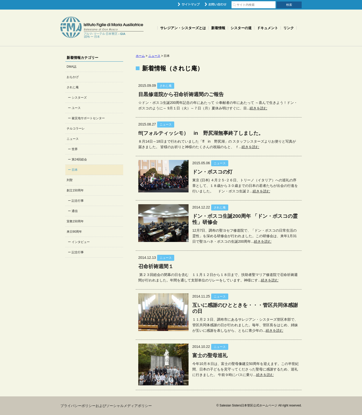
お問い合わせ (216, 4)
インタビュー (81, 242)
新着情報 (218, 28)
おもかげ (73, 77)
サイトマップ (189, 4)
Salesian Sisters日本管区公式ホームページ (102, 28)
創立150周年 (75, 190)
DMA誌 (71, 66)
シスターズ (79, 97)
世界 (75, 149)
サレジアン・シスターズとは (183, 28)
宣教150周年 (75, 221)
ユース (76, 108)
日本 (75, 170)
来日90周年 (74, 231)
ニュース (73, 139)
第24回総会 (79, 159)
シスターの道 (241, 28)
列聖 (70, 180)
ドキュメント (267, 28)
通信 (75, 211)
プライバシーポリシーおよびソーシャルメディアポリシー (106, 406)
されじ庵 (73, 87)
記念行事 (78, 200)
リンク (288, 28)
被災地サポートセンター (88, 118)
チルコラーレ (76, 128)
